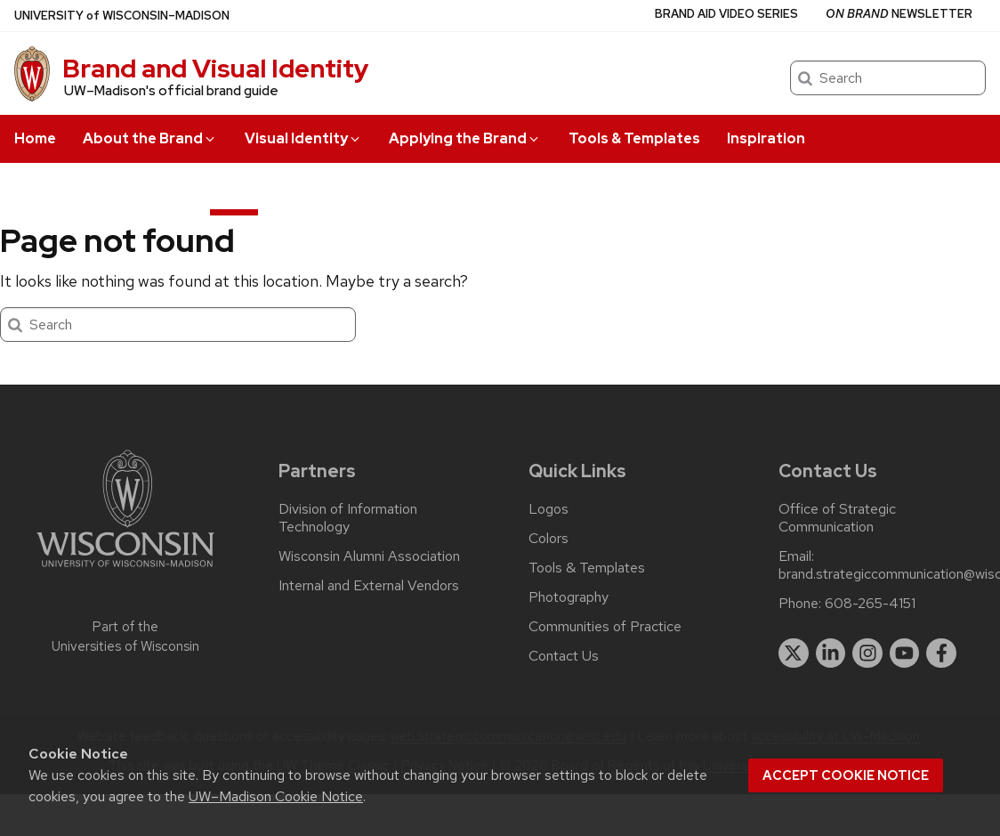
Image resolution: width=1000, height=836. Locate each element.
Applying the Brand (465, 138)
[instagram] (867, 653)
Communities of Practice (604, 627)
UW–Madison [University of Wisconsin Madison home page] (122, 15)
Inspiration (766, 138)
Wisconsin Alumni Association (369, 556)
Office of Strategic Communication (837, 518)
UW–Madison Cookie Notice (276, 796)
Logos (548, 509)
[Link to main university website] (125, 570)
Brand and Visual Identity (215, 68)
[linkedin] (831, 653)
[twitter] (793, 653)
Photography (568, 597)
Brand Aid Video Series (726, 13)
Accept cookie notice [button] (845, 775)
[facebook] (941, 653)
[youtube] (905, 653)
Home (35, 138)
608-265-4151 (870, 604)
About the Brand (150, 138)
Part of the (125, 637)
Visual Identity (303, 138)
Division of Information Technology (347, 518)
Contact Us (563, 656)
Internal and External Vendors (368, 586)
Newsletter (899, 13)
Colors (548, 539)
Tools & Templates (634, 138)
